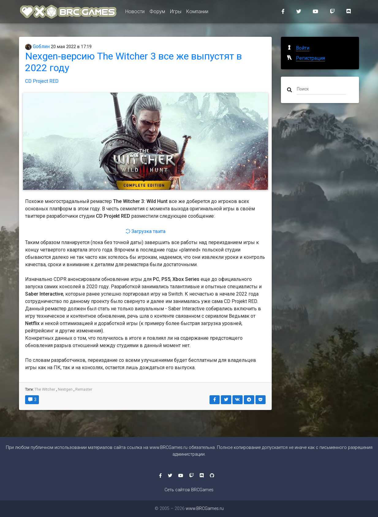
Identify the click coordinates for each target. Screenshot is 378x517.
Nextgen (65, 389)
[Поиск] (321, 88)
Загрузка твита (145, 231)
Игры (175, 13)
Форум (157, 13)
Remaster (83, 389)
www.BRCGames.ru (168, 447)
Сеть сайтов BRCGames (189, 489)
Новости (135, 13)
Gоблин (37, 46)
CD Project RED (42, 81)
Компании (197, 13)
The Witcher (45, 389)
